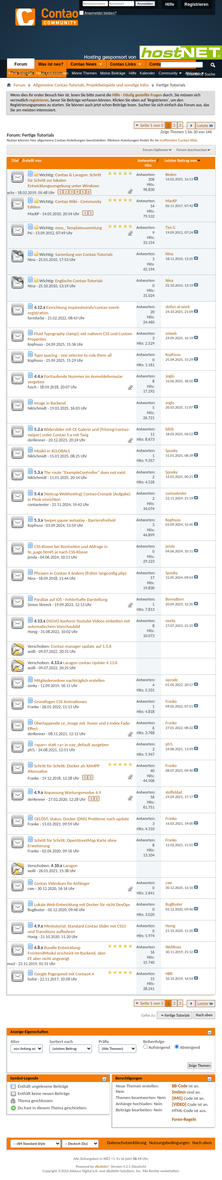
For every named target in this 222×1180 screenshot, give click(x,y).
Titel (15, 160)
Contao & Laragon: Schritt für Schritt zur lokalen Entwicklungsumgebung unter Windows (64, 180)
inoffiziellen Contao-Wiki (178, 140)
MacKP (33, 213)
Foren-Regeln (184, 1119)
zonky (32, 685)
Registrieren (196, 4)
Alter (15, 1041)
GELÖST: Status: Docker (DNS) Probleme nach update (81, 818)
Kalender (147, 73)
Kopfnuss (35, 344)
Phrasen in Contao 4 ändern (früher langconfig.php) (80, 573)
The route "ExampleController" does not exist (85, 472)
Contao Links (126, 64)
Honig (33, 631)
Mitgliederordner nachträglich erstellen (69, 680)
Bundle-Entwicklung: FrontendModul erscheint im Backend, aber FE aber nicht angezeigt (67, 953)
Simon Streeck (39, 604)
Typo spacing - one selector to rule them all (73, 355)
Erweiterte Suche (200, 74)
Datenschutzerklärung (127, 1142)
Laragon (70, 865)
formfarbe (36, 318)
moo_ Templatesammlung (78, 227)
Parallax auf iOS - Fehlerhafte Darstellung (70, 599)
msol (11, 963)
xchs (10, 192)
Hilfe (169, 4)
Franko (33, 706)
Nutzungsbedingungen (169, 1142)
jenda (32, 557)
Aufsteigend (156, 1047)
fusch (32, 387)
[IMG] (177, 1098)
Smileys (179, 1092)
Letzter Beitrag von (183, 160)
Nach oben (204, 1015)
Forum (20, 64)
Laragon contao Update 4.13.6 (90, 662)
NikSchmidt (37, 408)
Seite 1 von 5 (152, 125)
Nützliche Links (14, 82)
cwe (31, 888)
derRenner (36, 440)
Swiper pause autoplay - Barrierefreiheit (80, 520)
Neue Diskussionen (52, 73)
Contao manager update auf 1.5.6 (81, 646)
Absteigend (187, 1047)
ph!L (31, 749)
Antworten (147, 160)
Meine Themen (84, 73)
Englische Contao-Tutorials (78, 280)
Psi (30, 233)
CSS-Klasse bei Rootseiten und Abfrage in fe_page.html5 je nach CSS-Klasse (68, 549)
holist (32, 979)
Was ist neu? (51, 64)
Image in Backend (50, 403)
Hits (148, 165)
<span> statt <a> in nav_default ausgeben (71, 744)
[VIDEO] (179, 1104)
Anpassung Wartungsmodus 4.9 (72, 792)
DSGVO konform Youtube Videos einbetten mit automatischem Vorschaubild (79, 623)
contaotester (38, 504)
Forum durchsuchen (192, 150)
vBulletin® (102, 1166)
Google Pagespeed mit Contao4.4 (64, 973)
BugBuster (36, 909)
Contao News (87, 64)
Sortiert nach (61, 1041)
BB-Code (180, 1085)
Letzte (205, 125)
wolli (32, 651)
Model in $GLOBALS (52, 450)
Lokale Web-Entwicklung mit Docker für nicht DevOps (82, 904)
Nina (32, 259)
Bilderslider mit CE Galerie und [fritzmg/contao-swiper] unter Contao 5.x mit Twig (79, 432)
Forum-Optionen (155, 150)
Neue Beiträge (20, 73)
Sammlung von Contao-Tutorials (83, 254)
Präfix (104, 1041)
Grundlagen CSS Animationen (60, 701)
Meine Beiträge (112, 73)
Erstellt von (31, 160)
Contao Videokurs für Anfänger (61, 883)
